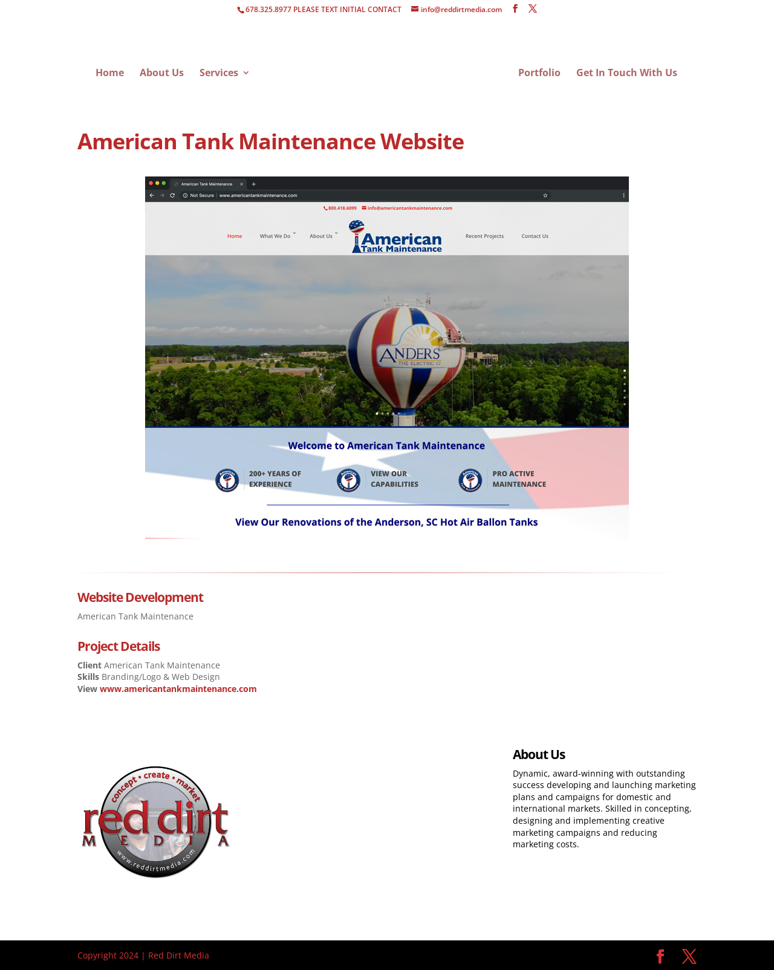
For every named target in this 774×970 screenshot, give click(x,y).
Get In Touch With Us (626, 73)
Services (219, 73)
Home (110, 73)
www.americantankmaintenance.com (178, 688)
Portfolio (539, 73)
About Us (162, 73)
